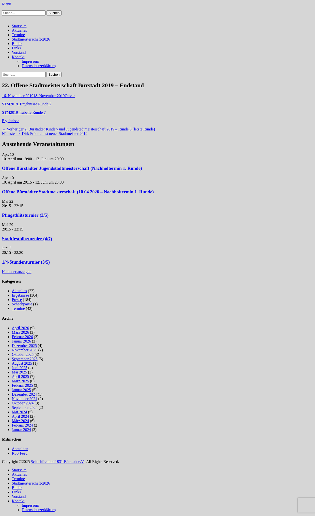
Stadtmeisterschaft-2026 (31, 39)
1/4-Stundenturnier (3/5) (26, 262)
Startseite (19, 26)
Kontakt (18, 57)
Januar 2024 (21, 430)
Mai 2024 (19, 412)
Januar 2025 (21, 390)
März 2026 (20, 332)
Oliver (70, 96)
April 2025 (20, 376)
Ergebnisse (10, 121)
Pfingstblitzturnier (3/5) (25, 215)
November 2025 (24, 350)
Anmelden (20, 449)
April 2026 (20, 328)
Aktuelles (19, 30)
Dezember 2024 (24, 394)
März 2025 (20, 381)
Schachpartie (22, 304)
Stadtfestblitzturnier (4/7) (27, 238)
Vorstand (19, 52)
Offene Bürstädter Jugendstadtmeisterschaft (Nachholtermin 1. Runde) (72, 168)
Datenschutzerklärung (39, 66)
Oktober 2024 (22, 403)
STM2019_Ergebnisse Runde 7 (26, 104)
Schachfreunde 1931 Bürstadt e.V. (57, 461)
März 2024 (20, 421)
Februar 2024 (22, 425)
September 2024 (24, 407)
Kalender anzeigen (16, 272)
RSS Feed (20, 453)
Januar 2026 (21, 341)
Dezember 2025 (24, 346)
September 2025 (24, 359)
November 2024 (24, 399)
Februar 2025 (22, 385)
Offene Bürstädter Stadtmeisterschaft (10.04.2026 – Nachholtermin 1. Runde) (78, 191)
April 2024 (20, 416)
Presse (17, 300)
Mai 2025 (19, 372)
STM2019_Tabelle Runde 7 (24, 112)
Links (16, 48)
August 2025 (22, 363)
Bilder (17, 44)
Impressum (30, 61)
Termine (18, 35)
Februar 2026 (22, 337)
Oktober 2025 (22, 354)
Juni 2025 (19, 368)
